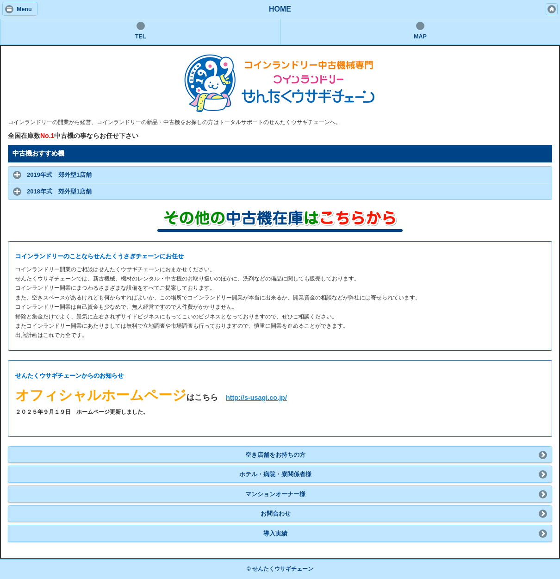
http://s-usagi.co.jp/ (256, 397)
